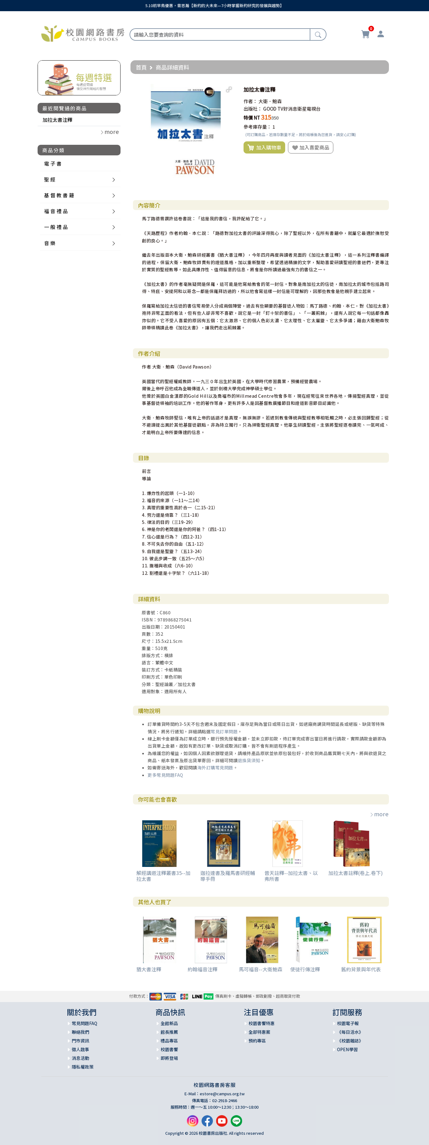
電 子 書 (53, 163)
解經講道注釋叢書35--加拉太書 (163, 875)
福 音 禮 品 (56, 211)
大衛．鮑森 (270, 101)
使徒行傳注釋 (305, 969)
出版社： (253, 108)
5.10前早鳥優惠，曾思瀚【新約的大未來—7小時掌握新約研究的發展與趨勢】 (214, 5)
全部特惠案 (259, 1032)
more (379, 814)
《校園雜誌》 (350, 1040)
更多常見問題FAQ (165, 775)
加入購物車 (264, 148)
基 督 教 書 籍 (59, 195)
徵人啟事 (80, 1049)
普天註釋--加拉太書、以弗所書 (291, 875)
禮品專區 (169, 1040)
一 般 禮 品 (56, 227)
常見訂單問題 (224, 731)
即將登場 (169, 1058)
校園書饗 (169, 1049)
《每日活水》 (350, 1032)
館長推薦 (169, 1032)
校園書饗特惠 (262, 1023)
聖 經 (49, 179)
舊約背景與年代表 (361, 969)
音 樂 (49, 243)
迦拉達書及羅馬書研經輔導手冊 (227, 875)
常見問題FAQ (84, 1023)
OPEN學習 (347, 1049)
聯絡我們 (80, 1032)
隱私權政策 (83, 1067)
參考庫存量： (258, 126)
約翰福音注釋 (202, 969)
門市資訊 (80, 1040)
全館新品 (169, 1023)
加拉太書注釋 (57, 119)
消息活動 (80, 1058)
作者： (251, 101)
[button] (229, 89)
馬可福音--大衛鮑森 (260, 969)
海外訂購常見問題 (215, 767)
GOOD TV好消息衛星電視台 (292, 108)
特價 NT (252, 117)
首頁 (141, 67)
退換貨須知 (249, 760)
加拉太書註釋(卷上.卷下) (355, 873)
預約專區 (257, 1040)
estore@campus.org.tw (222, 1094)
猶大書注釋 (148, 969)
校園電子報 (348, 1023)
